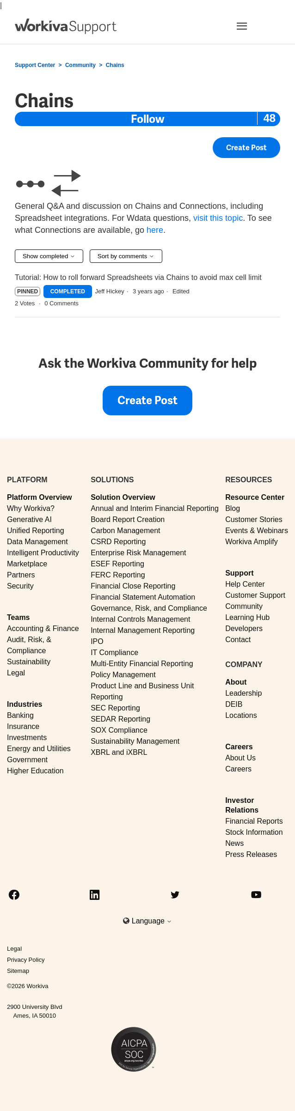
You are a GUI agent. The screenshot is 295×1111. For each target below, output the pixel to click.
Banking (20, 715)
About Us (240, 758)
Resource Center (254, 497)
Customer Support (255, 595)
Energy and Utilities (39, 749)
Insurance (23, 726)
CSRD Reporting (118, 542)
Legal (16, 673)
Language (152, 921)
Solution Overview (123, 497)
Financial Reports (254, 821)
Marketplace (27, 564)
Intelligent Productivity (43, 553)
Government (27, 760)
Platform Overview (39, 497)
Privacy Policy (26, 959)
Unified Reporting (35, 530)
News (234, 843)
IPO (97, 641)
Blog (232, 508)
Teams (18, 617)
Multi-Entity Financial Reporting (142, 664)
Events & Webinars (256, 530)
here (155, 230)
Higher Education (35, 771)
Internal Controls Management (140, 619)
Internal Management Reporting (143, 630)
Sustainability (28, 662)
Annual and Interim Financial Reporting (155, 508)
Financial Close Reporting (133, 586)
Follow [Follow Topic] (148, 119)
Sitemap (18, 970)
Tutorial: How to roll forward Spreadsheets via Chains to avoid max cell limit (138, 277)
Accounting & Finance (43, 628)
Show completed (49, 256)
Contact (238, 640)
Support (239, 573)
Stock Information (254, 832)
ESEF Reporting (117, 564)
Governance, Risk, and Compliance (149, 608)
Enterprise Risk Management (138, 553)
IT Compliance (114, 652)
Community (80, 65)
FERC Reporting (118, 575)
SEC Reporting (115, 708)
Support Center (35, 65)
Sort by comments (126, 256)
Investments (27, 737)
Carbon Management (125, 530)
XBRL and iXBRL (119, 752)
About (235, 682)
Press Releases (251, 854)
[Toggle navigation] (253, 26)
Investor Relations (241, 805)
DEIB (233, 704)
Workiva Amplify (251, 542)
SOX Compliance (119, 730)
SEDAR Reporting (120, 719)
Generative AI (29, 519)
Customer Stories (254, 519)
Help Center (244, 584)
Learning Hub (247, 617)
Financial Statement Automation (143, 597)
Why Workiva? (31, 508)
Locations (241, 715)
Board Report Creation (128, 519)
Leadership (243, 693)
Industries (24, 704)
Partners (21, 575)
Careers (239, 747)
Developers (244, 628)
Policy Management (123, 675)
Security (20, 586)
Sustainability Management (135, 741)
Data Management (37, 542)
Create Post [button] (246, 148)
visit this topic (218, 218)
